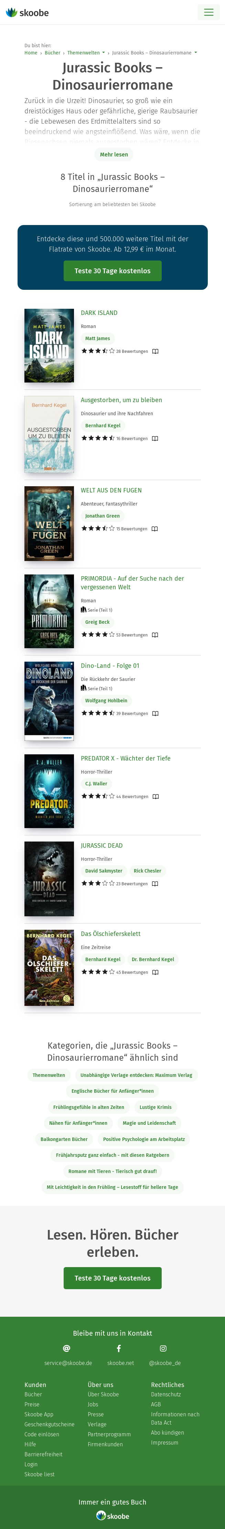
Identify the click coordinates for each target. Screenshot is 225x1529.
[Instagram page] (165, 1355)
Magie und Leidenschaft (149, 1123)
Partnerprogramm (109, 1434)
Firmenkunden (105, 1444)
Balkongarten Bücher (64, 1139)
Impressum (165, 1442)
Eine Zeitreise (96, 947)
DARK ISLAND (99, 313)
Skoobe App (38, 1414)
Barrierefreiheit (43, 1454)
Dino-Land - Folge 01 (110, 666)
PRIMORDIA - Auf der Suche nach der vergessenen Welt (132, 583)
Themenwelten (83, 53)
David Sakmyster (103, 871)
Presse (96, 1414)
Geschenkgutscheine (49, 1424)
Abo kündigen (167, 1432)
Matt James (97, 339)
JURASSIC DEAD (102, 845)
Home (31, 53)
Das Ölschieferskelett (111, 934)
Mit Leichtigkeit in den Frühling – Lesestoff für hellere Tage (112, 1187)
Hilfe (30, 1444)
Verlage (97, 1424)
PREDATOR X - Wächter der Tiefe (126, 758)
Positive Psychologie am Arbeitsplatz (144, 1139)
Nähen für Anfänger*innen (78, 1123)
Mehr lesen (114, 154)
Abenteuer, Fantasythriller (109, 504)
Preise (32, 1404)
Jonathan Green (102, 516)
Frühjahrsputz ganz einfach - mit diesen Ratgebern (112, 1155)
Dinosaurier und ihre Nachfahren (117, 414)
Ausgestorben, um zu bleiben (121, 400)
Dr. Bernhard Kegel (153, 959)
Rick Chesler (147, 871)
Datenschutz (166, 1394)
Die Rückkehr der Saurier (108, 679)
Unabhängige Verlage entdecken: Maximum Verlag (136, 1075)
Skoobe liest (39, 1474)
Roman (88, 326)
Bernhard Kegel (102, 426)
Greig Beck (97, 622)
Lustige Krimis (156, 1107)
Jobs (93, 1404)
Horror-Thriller (96, 772)
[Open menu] (208, 12)
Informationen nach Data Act (175, 1418)
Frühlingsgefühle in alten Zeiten (88, 1107)
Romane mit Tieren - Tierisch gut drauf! (112, 1171)
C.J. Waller (96, 784)
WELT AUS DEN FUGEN (111, 490)
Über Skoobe (103, 1394)
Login (31, 1464)
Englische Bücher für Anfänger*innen (113, 1091)
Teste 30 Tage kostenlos (113, 271)
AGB (156, 1404)
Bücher (52, 53)
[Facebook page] (120, 1355)
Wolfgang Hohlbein (106, 701)
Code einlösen (41, 1434)
